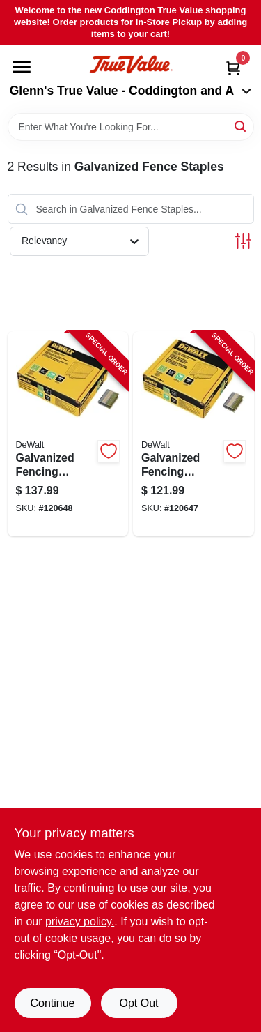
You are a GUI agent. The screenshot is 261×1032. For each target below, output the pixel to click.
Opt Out (138, 1003)
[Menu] (22, 67)
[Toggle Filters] (243, 241)
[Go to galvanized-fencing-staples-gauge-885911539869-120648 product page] (68, 433)
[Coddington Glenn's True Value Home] (131, 64)
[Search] (241, 125)
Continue (52, 1003)
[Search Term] (131, 127)
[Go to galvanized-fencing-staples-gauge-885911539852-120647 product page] (193, 433)
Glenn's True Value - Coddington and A (131, 91)
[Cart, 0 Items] (233, 68)
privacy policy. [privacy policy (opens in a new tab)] (79, 921)
